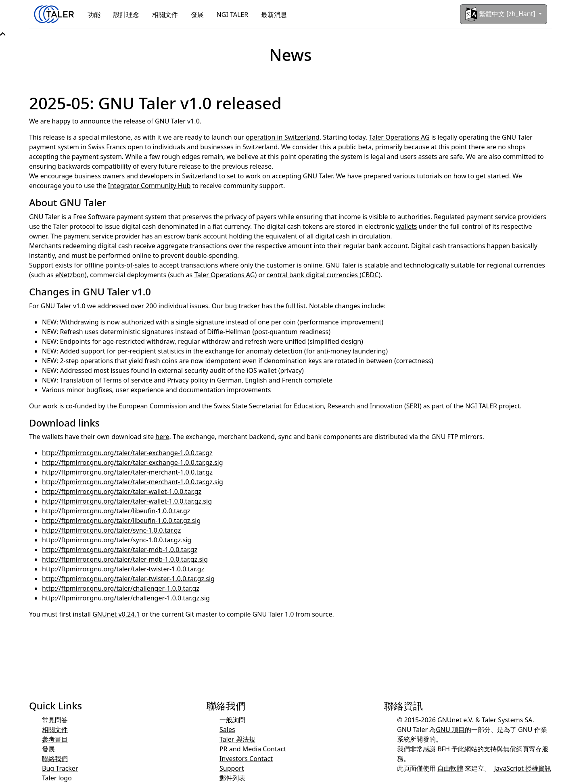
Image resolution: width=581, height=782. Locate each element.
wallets (406, 226)
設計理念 (126, 14)
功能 (94, 14)
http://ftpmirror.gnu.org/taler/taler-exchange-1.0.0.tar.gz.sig (132, 462)
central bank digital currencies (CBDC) (323, 274)
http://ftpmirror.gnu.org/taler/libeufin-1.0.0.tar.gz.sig (121, 520)
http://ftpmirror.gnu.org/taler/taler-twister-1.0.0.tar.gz (123, 569)
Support (231, 768)
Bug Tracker (60, 768)
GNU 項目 (450, 729)
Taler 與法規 (237, 739)
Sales (227, 729)
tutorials (429, 175)
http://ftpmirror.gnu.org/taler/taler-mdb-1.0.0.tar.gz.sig (125, 559)
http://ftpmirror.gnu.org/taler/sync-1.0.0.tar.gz (111, 530)
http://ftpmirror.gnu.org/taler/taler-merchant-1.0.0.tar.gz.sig (132, 481)
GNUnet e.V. (455, 719)
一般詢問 (232, 719)
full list (296, 305)
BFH (443, 748)
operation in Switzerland (283, 137)
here (162, 436)
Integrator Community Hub (149, 185)
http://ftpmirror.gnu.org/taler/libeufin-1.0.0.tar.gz (116, 510)
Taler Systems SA (507, 719)
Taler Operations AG (399, 137)
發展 (197, 14)
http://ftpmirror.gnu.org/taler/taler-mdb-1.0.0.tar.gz (119, 549)
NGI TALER (233, 14)
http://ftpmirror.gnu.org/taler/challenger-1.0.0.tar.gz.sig (126, 598)
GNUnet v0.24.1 (116, 614)
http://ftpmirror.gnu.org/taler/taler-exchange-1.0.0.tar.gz (127, 452)
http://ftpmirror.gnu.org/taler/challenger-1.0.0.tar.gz (120, 588)
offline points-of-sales (117, 265)
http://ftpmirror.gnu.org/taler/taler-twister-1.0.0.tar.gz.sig (128, 578)
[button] (3, 33)
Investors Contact (246, 758)
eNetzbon (70, 274)
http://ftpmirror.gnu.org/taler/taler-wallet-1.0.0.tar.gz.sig (127, 501)
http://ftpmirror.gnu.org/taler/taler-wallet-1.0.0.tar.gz (121, 491)
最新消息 (274, 14)
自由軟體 (450, 768)
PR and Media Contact (252, 748)
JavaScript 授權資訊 (522, 768)
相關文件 (165, 14)
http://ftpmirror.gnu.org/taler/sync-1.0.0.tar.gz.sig (116, 539)
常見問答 (55, 719)
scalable (376, 265)
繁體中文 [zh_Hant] (501, 14)
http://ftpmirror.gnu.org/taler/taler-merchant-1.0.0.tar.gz (127, 472)
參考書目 (55, 739)
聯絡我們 (55, 758)
